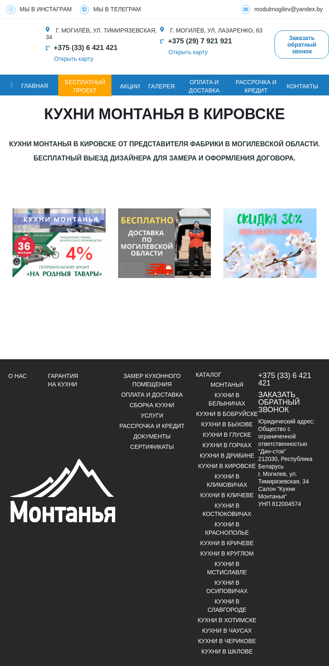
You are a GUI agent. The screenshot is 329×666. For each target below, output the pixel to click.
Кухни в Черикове (227, 641)
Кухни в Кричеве (227, 543)
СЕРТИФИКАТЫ (152, 446)
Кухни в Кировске (226, 466)
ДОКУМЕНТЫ (152, 436)
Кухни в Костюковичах (227, 509)
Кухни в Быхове (227, 424)
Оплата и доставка (152, 394)
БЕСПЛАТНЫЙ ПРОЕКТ (85, 86)
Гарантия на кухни (63, 380)
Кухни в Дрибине (227, 455)
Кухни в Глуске (227, 434)
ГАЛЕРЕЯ (161, 86)
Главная (34, 86)
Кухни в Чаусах (227, 630)
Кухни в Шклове (227, 651)
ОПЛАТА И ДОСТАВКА (204, 86)
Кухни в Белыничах (227, 399)
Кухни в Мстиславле (227, 568)
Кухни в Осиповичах (226, 586)
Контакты (302, 86)
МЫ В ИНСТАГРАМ (39, 9)
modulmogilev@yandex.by (282, 9)
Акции (130, 86)
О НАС (17, 376)
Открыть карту (73, 58)
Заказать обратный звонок (301, 45)
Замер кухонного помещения (152, 380)
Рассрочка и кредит (255, 86)
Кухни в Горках (227, 445)
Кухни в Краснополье (227, 528)
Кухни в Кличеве (227, 495)
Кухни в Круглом (226, 553)
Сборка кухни (152, 405)
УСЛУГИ (152, 415)
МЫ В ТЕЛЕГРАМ (110, 9)
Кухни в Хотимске (227, 620)
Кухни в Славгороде (227, 605)
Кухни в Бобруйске (227, 414)
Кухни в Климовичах (227, 480)
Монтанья (226, 384)
